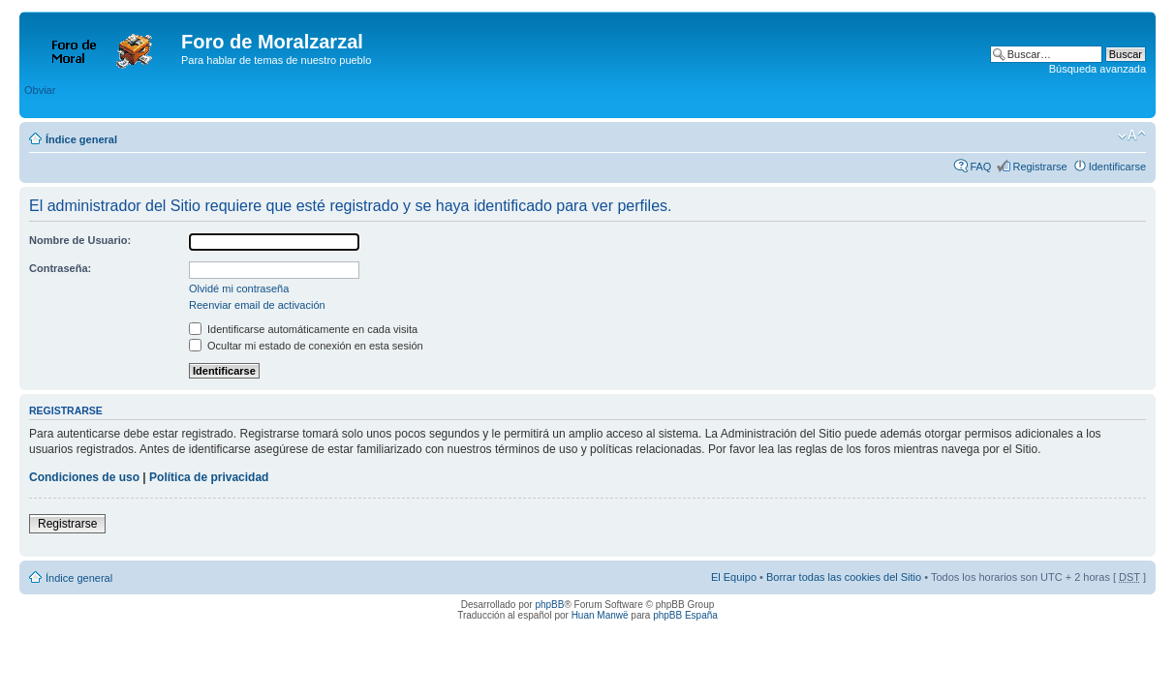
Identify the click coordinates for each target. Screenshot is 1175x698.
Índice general (81, 139)
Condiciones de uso (84, 477)
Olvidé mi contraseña (239, 288)
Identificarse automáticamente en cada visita (303, 329)
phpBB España (685, 615)
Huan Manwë (600, 615)
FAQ (980, 166)
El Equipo (734, 577)
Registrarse (1039, 166)
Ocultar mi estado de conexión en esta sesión (306, 345)
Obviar (39, 90)
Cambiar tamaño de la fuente (1132, 135)
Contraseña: (60, 268)
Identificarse (1117, 166)
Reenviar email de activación (257, 305)
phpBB (549, 604)
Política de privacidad (208, 477)
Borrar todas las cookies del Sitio (843, 577)
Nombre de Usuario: (80, 240)
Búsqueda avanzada (1097, 69)
